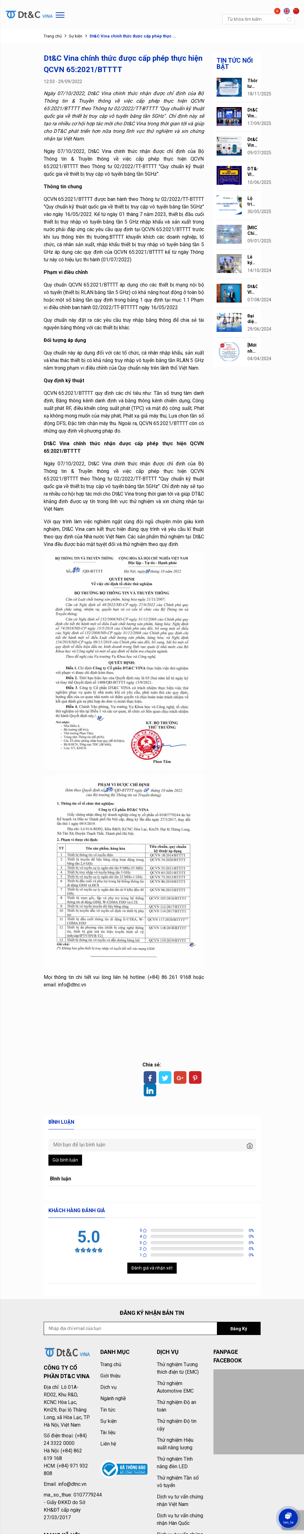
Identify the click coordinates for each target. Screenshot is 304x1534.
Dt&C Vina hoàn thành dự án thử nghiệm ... (252, 142)
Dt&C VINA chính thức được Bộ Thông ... (252, 289)
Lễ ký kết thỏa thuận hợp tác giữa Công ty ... (252, 259)
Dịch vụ (108, 1387)
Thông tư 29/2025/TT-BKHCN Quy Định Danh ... (252, 83)
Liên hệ (108, 1444)
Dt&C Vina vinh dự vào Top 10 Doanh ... (252, 112)
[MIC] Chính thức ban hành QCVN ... (252, 230)
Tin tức (107, 1410)
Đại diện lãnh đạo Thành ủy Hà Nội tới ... (252, 318)
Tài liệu (107, 1432)
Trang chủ (53, 36)
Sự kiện (75, 36)
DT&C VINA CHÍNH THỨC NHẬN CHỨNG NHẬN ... (252, 171)
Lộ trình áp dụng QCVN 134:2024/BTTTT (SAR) (252, 201)
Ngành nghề (113, 1398)
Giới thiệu (110, 1376)
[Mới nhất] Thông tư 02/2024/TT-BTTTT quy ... (252, 348)
